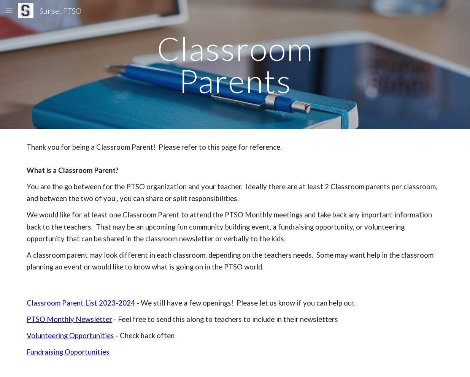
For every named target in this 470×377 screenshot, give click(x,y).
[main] (235, 64)
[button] (9, 10)
